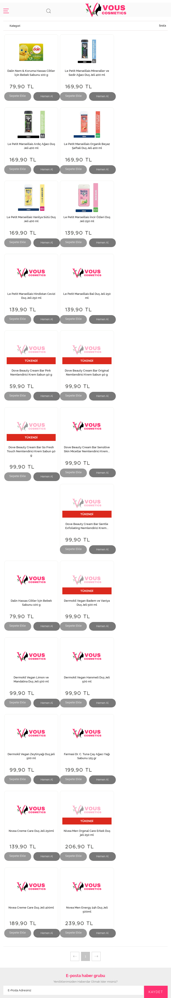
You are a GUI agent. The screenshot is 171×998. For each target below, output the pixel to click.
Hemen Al (46, 96)
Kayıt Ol (85, 922)
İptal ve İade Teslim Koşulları (85, 889)
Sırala (162, 25)
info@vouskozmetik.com (85, 951)
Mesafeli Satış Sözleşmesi (85, 893)
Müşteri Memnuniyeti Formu (85, 875)
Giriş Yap (85, 917)
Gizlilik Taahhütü (86, 879)
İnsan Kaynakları (85, 851)
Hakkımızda (85, 841)
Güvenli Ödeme (85, 884)
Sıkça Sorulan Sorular (85, 870)
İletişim (85, 846)
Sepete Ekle (17, 95)
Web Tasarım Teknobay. (85, 992)
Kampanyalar (85, 898)
